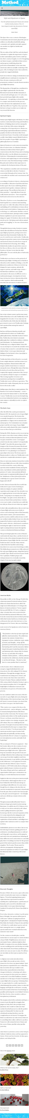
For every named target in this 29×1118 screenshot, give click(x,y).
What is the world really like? (9, 1068)
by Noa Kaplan (4, 1110)
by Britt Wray (4, 1070)
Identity (9, 1051)
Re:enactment (4, 1108)
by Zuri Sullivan (4, 1090)
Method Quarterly (7, 1115)
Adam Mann (14, 32)
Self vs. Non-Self (5, 1088)
